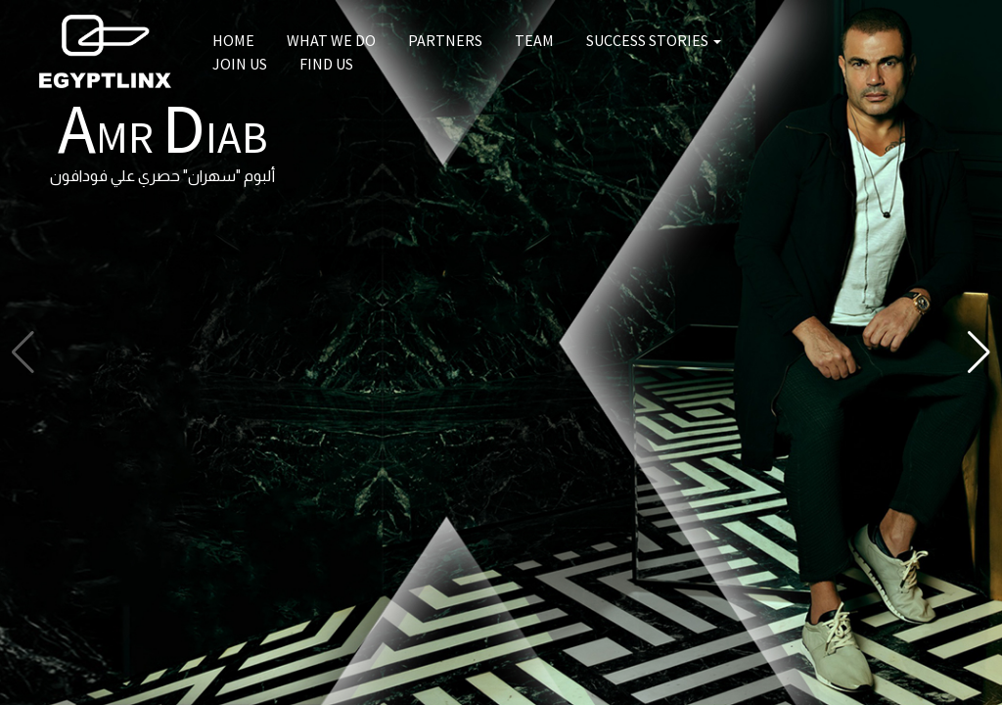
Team (534, 40)
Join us (239, 63)
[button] (979, 352)
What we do (331, 40)
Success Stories (653, 40)
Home (233, 40)
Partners (445, 40)
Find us (326, 63)
